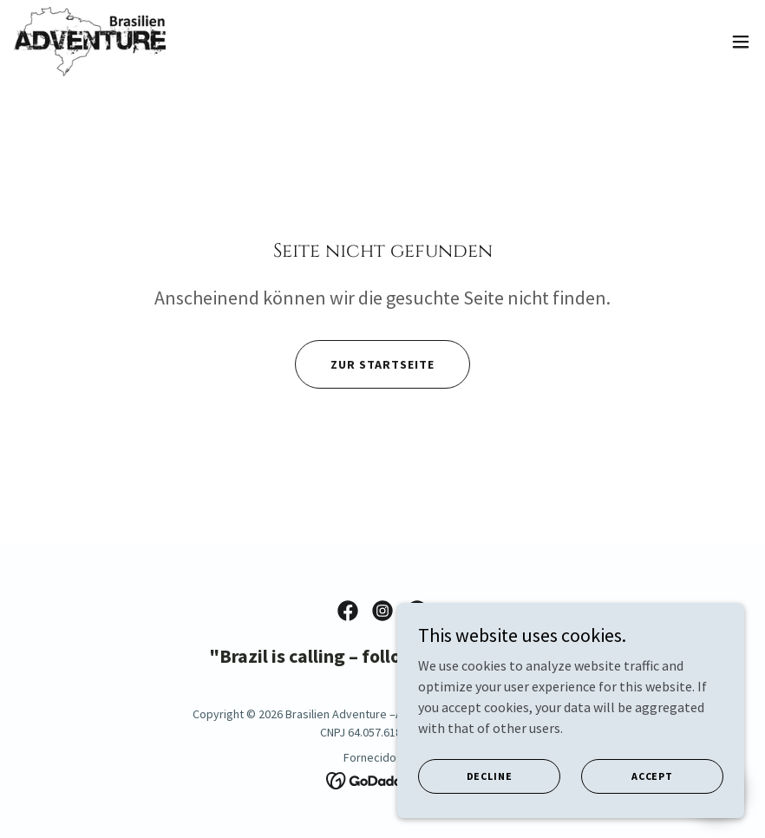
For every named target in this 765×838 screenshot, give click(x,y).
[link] (90, 41)
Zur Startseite (382, 364)
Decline (490, 775)
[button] (740, 41)
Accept (652, 775)
